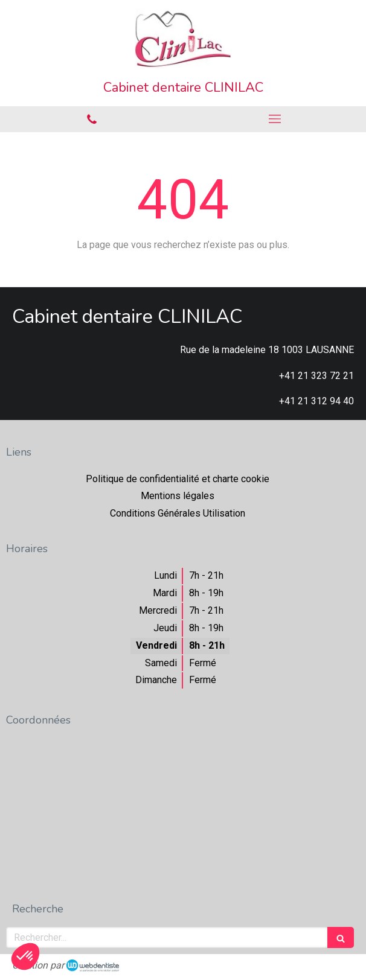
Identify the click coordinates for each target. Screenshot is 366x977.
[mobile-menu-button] (274, 119)
